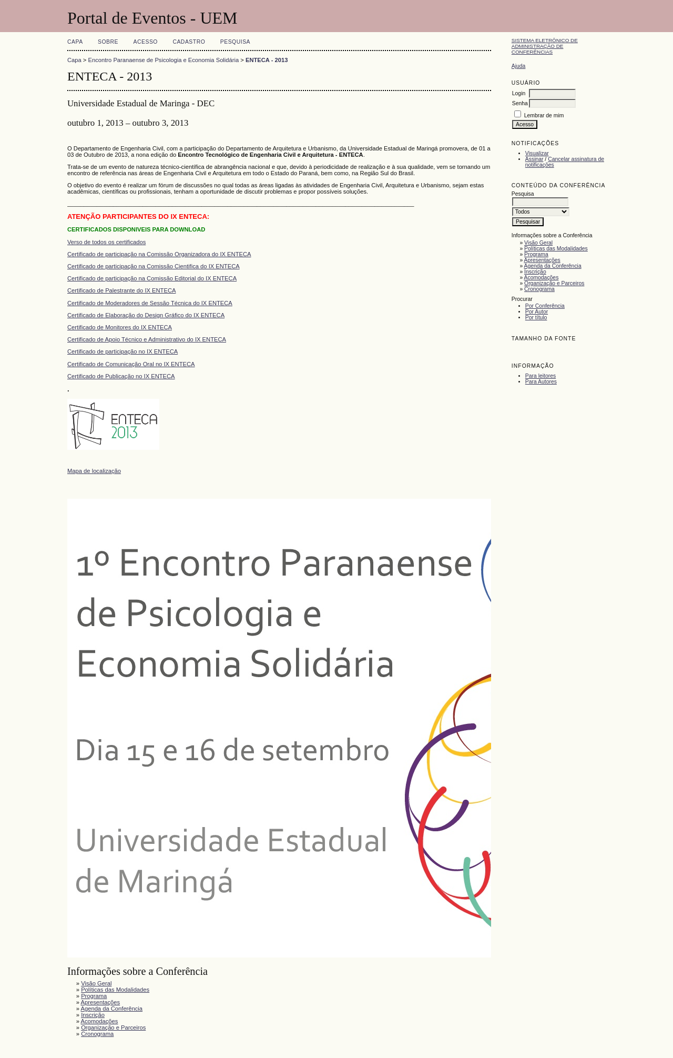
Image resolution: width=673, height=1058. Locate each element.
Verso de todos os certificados (106, 242)
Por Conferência (545, 306)
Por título (536, 317)
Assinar (534, 159)
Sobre (108, 42)
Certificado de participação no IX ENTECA (122, 351)
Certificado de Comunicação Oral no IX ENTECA (131, 364)
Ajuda (519, 66)
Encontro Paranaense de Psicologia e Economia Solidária (163, 60)
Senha (520, 103)
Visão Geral (538, 243)
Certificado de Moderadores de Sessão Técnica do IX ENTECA (149, 303)
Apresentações (542, 260)
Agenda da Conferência (553, 266)
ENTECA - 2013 (267, 60)
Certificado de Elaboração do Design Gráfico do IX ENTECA (146, 315)
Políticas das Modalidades (556, 248)
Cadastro (188, 42)
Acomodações (541, 277)
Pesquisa (235, 42)
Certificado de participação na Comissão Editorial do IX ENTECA (152, 278)
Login (518, 93)
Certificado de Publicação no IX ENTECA (121, 376)
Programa (536, 254)
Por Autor (536, 312)
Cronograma (539, 289)
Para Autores (541, 382)
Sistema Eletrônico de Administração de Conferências (545, 46)
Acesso (146, 42)
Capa (75, 42)
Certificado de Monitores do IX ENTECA (119, 327)
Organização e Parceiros (554, 283)
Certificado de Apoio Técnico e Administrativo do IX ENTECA (146, 339)
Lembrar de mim (544, 115)
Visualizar (537, 153)
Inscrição (535, 272)
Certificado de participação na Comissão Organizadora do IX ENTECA (159, 254)
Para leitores (540, 376)
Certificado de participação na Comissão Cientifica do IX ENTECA (153, 266)
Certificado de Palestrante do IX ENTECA (121, 290)
